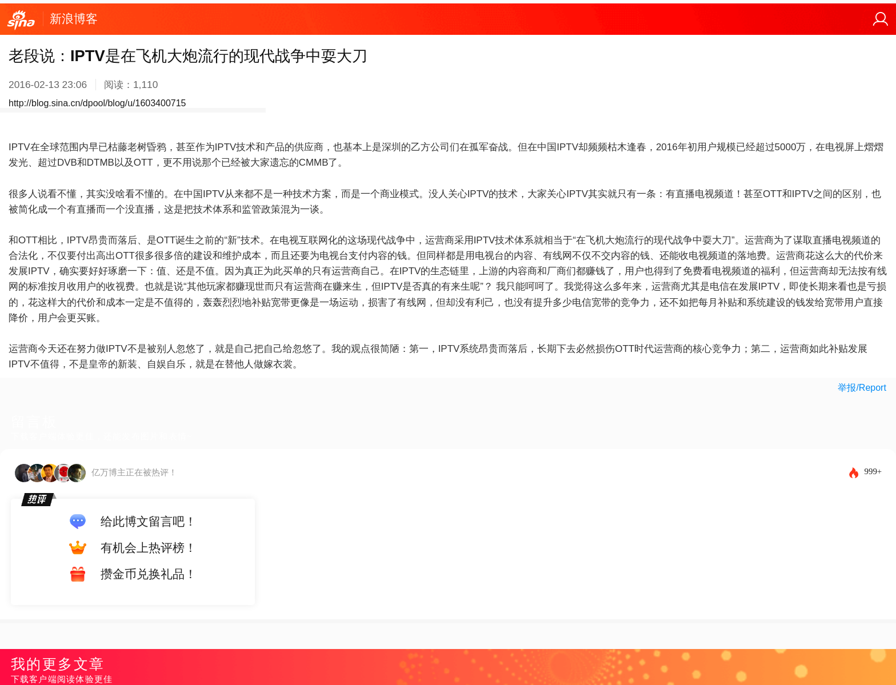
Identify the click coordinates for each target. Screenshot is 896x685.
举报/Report (862, 387)
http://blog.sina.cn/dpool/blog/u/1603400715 (97, 103)
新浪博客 (74, 18)
